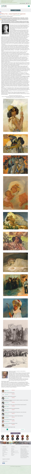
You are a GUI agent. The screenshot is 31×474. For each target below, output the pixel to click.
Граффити (12, 455)
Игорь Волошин (7, 390)
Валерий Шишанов (7, 421)
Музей (3, 453)
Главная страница (4, 448)
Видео (3, 455)
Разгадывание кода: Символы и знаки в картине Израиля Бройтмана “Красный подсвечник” (14, 404)
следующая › (22, 429)
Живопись (12, 448)
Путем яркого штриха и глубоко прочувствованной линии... (10, 423)
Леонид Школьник (18, 15)
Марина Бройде (7, 402)
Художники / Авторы (5, 450)
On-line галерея (4, 449)
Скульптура (12, 449)
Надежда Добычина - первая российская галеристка (9, 396)
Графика (12, 450)
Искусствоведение (4, 452)
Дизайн (12, 453)
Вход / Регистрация (22, 3)
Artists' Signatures (4, 454)
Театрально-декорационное (15, 452)
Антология (3, 451)
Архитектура (13, 454)
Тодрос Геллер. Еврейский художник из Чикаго (8, 419)
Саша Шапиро (6, 394)
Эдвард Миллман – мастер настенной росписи (8, 392)
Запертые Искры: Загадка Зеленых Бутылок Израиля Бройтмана (10, 408)
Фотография (12, 451)
